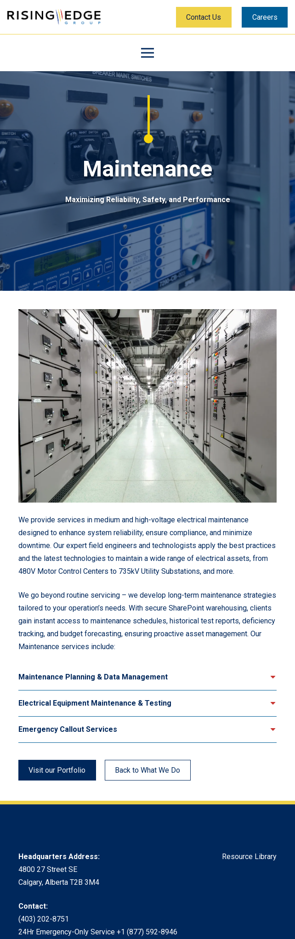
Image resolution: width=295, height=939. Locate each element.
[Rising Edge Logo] (54, 17)
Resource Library (249, 856)
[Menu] (147, 52)
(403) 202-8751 (43, 919)
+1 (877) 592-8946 (147, 932)
